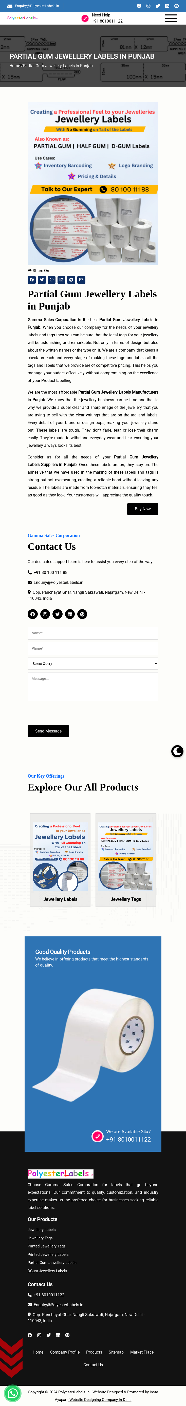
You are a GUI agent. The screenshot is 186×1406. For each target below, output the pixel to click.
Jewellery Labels (60, 899)
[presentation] (66, 715)
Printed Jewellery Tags (47, 1246)
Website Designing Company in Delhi (100, 1399)
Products (94, 1352)
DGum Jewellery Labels (47, 1271)
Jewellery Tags (125, 899)
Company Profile (65, 1352)
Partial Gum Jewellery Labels (52, 1262)
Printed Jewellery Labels (48, 1254)
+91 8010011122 (107, 21)
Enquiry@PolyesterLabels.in (37, 6)
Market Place (142, 1352)
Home (38, 1352)
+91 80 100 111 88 (47, 572)
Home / (16, 65)
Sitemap (116, 1352)
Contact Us (93, 1364)
